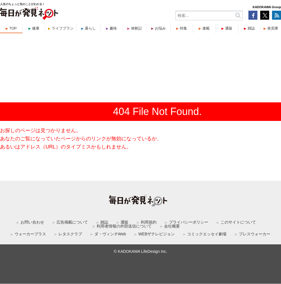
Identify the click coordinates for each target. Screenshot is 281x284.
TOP (13, 28)
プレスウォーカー (254, 234)
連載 (206, 28)
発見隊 (272, 28)
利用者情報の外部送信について (124, 226)
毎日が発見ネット (32, 13)
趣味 (113, 28)
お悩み (160, 28)
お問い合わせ (32, 222)
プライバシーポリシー (188, 222)
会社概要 (172, 226)
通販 (228, 28)
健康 (35, 28)
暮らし (90, 28)
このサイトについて (238, 222)
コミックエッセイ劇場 (206, 234)
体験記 (136, 28)
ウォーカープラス (30, 234)
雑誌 (251, 28)
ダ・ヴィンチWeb (110, 234)
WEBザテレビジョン (156, 234)
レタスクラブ (70, 234)
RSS (276, 15)
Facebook (252, 15)
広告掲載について (72, 222)
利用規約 (149, 222)
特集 (183, 28)
